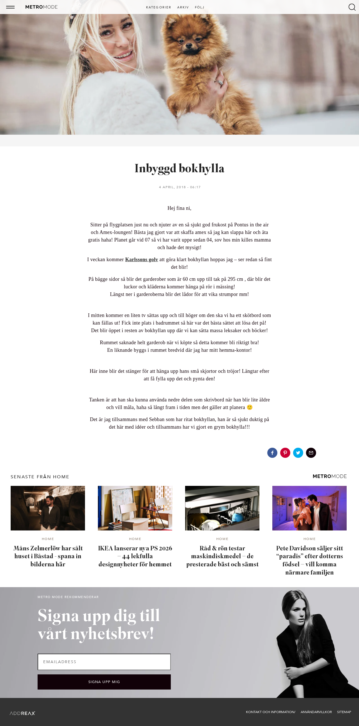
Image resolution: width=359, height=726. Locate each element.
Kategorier (159, 7)
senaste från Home (40, 477)
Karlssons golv (141, 259)
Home (48, 539)
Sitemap (344, 712)
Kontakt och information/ (270, 712)
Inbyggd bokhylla (180, 169)
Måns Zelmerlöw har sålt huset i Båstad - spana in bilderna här (48, 557)
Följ (200, 7)
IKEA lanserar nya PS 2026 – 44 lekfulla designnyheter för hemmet (135, 557)
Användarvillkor (316, 712)
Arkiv (183, 7)
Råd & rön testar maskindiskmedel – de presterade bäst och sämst (222, 557)
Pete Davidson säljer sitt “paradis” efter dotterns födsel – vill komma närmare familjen (309, 561)
